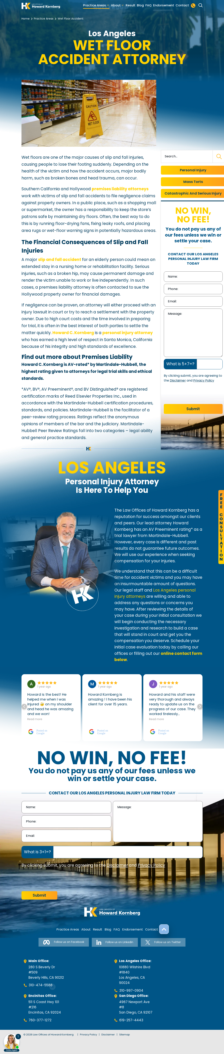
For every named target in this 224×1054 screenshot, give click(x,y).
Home (25, 19)
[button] (200, 706)
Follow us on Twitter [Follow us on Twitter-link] (163, 942)
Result (130, 5)
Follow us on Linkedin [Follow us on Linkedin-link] (114, 942)
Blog (140, 5)
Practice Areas (94, 5)
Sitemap (124, 1034)
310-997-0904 (131, 990)
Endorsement (163, 5)
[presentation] (193, 394)
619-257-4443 (131, 1020)
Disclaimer (178, 380)
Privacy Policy (203, 380)
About (116, 5)
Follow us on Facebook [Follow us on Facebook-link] (63, 942)
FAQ (148, 5)
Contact (182, 5)
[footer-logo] (112, 912)
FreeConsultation (221, 527)
